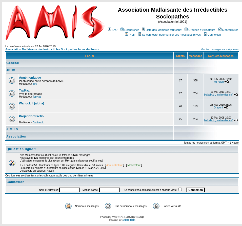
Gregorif (218, 107)
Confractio (38, 122)
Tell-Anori (218, 81)
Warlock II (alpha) (31, 103)
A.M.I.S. (12, 129)
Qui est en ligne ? (21, 149)
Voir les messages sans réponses (220, 49)
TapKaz (24, 90)
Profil (130, 34)
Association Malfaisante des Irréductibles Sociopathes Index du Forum (52, 49)
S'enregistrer (228, 29)
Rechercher (129, 29)
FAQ (112, 29)
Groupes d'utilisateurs (200, 29)
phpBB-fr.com (129, 219)
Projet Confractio (31, 116)
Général (12, 63)
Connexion (212, 34)
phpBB (115, 217)
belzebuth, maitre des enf (218, 94)
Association (16, 136)
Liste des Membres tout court (162, 29)
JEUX (10, 70)
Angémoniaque (30, 77)
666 (35, 83)
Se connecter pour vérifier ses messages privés (169, 34)
